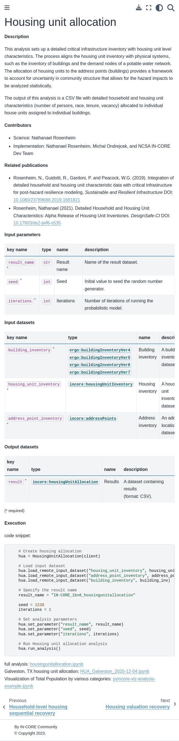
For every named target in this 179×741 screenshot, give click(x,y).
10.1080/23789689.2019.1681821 (46, 199)
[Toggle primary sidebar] (7, 7)
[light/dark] (159, 8)
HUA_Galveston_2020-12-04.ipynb (114, 671)
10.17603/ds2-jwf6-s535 (37, 223)
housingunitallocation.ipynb (56, 664)
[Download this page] (139, 7)
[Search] (171, 8)
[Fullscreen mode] (148, 8)
